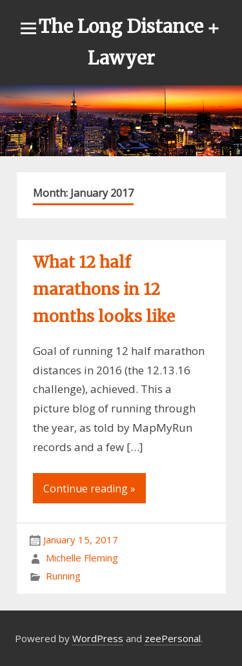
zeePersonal (173, 638)
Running (63, 575)
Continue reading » (89, 488)
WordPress (97, 638)
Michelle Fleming (82, 557)
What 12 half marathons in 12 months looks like (104, 289)
